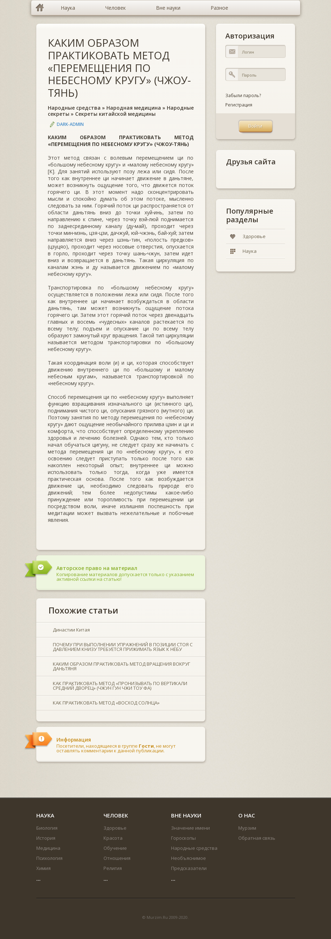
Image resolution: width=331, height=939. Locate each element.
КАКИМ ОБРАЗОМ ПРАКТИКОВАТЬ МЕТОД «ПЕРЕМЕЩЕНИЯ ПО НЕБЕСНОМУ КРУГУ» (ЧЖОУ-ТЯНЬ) (119, 68)
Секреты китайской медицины (115, 113)
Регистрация (238, 105)
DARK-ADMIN (70, 124)
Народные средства (74, 107)
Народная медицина (133, 107)
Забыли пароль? (243, 95)
